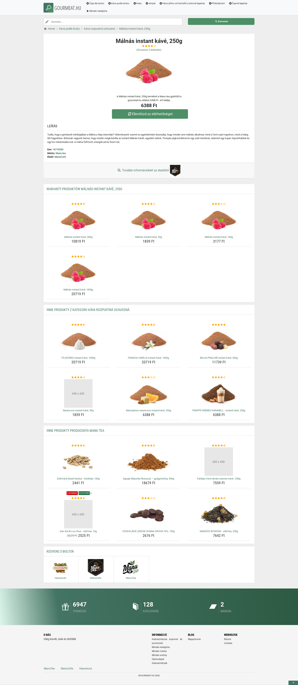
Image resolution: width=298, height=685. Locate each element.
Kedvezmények (159, 663)
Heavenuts (85, 668)
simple (150, 3)
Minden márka (159, 651)
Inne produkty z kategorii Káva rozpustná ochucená (88, 310)
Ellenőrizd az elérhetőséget (150, 113)
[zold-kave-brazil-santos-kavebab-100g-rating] (78, 446)
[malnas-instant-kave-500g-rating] (78, 204)
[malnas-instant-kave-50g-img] (148, 220)
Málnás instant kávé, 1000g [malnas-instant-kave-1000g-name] (78, 289)
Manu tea (61, 153)
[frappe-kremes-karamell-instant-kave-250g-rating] (218, 377)
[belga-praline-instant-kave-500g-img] (218, 341)
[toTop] (293, 683)
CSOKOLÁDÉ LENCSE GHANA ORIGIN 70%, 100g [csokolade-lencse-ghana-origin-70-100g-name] (148, 531)
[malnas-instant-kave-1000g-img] (78, 272)
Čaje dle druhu (95, 3)
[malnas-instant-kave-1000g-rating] (78, 257)
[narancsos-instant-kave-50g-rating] (78, 377)
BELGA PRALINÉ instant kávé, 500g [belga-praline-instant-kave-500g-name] (219, 357)
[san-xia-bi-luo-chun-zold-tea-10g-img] (78, 514)
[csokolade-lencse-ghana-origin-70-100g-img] (148, 514)
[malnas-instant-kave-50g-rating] (148, 204)
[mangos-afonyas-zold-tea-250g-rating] (218, 498)
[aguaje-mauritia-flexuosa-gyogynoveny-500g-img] (148, 461)
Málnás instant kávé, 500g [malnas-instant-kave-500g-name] (78, 237)
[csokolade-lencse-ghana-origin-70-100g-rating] (148, 498)
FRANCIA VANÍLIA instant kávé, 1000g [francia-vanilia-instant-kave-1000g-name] (148, 357)
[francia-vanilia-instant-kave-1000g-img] (148, 341)
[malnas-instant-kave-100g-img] (218, 220)
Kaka (137, 3)
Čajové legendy (238, 3)
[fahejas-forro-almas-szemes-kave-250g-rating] (218, 446)
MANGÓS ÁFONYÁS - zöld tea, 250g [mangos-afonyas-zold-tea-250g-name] (219, 531)
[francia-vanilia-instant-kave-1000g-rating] (148, 325)
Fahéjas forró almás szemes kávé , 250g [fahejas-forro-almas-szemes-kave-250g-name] (218, 478)
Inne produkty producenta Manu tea (75, 431)
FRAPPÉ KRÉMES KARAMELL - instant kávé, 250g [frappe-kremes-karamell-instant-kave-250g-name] (218, 410)
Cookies (228, 643)
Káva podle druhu (118, 3)
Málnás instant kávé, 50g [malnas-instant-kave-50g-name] (148, 237)
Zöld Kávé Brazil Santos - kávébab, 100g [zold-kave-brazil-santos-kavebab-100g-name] (78, 478)
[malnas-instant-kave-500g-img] (78, 220)
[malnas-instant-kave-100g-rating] (218, 204)
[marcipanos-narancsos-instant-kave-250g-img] (148, 393)
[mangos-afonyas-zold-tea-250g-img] (218, 514)
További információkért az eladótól (149, 170)
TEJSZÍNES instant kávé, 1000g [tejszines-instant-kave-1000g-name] (78, 357)
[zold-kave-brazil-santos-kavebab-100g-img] (78, 461)
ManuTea (49, 668)
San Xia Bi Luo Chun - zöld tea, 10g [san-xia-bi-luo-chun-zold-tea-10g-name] (78, 531)
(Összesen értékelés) (149, 49)
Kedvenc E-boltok (60, 551)
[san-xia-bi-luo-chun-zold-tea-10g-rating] (78, 498)
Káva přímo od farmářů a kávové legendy (182, 3)
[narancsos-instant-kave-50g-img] (78, 393)
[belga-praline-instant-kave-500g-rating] (218, 325)
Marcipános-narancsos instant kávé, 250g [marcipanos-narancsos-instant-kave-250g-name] (148, 410)
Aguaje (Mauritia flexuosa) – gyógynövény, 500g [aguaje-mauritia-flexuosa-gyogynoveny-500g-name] (148, 478)
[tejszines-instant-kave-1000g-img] (78, 341)
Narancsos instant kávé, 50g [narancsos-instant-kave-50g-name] (78, 410)
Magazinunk (194, 639)
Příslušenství (217, 3)
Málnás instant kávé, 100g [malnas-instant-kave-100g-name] (219, 237)
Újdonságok (158, 659)
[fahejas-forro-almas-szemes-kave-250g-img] (218, 461)
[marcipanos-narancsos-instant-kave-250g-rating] (148, 377)
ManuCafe (60, 156)
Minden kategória (96, 11)
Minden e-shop (159, 655)
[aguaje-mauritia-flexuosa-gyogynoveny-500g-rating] (148, 446)
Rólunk (227, 639)
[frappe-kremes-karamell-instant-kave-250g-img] (218, 393)
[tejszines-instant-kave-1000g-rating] (78, 325)
